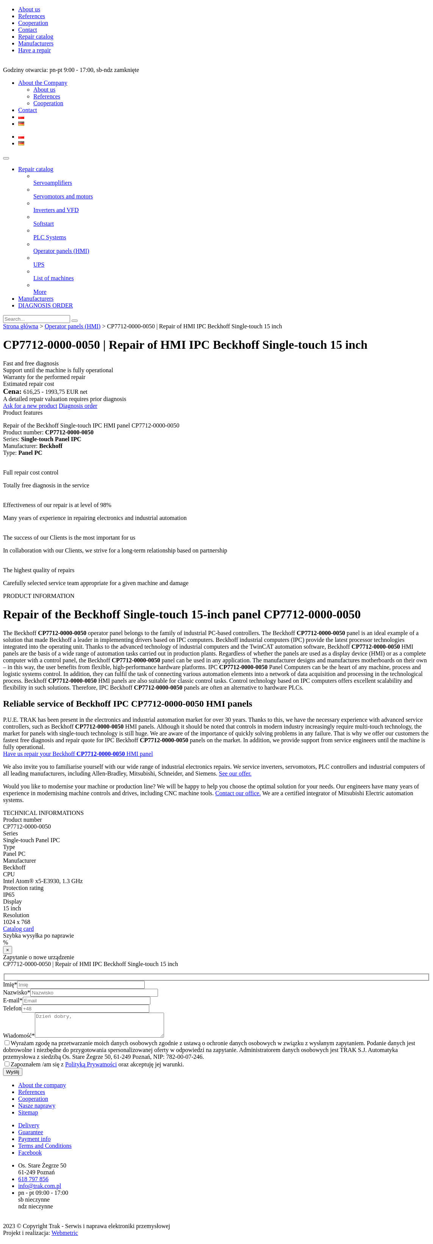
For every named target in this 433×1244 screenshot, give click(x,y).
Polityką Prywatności (91, 1069)
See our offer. (235, 773)
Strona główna (20, 326)
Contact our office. (238, 793)
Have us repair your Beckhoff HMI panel (78, 754)
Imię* (10, 984)
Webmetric (65, 1237)
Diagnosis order (78, 406)
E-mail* (13, 1000)
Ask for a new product (30, 406)
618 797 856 (33, 1183)
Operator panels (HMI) (73, 326)
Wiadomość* (19, 1040)
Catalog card (18, 929)
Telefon (12, 1008)
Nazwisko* (16, 992)
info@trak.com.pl (39, 1190)
